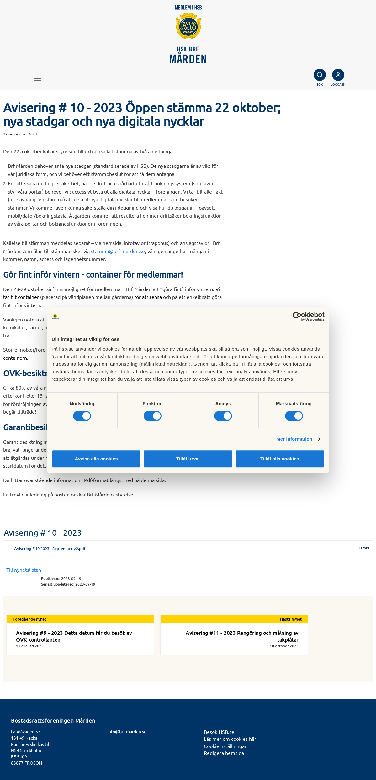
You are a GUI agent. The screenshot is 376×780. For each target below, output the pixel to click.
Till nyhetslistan (23, 569)
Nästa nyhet (291, 619)
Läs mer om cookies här (230, 738)
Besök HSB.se (219, 732)
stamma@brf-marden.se (118, 251)
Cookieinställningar (225, 746)
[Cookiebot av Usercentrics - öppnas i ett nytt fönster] (297, 316)
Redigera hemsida (224, 753)
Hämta (363, 547)
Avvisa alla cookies (96, 458)
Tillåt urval (188, 458)
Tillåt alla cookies (279, 458)
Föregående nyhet (29, 619)
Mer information (294, 439)
